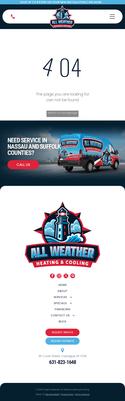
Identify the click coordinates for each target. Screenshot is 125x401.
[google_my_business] (72, 276)
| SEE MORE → (96, 2)
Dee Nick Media (52, 394)
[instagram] (59, 276)
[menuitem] (62, 285)
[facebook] (52, 276)
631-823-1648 (62, 362)
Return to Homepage (62, 113)
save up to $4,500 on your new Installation (53, 2)
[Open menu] (112, 16)
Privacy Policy (67, 394)
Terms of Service (82, 394)
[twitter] (66, 276)
